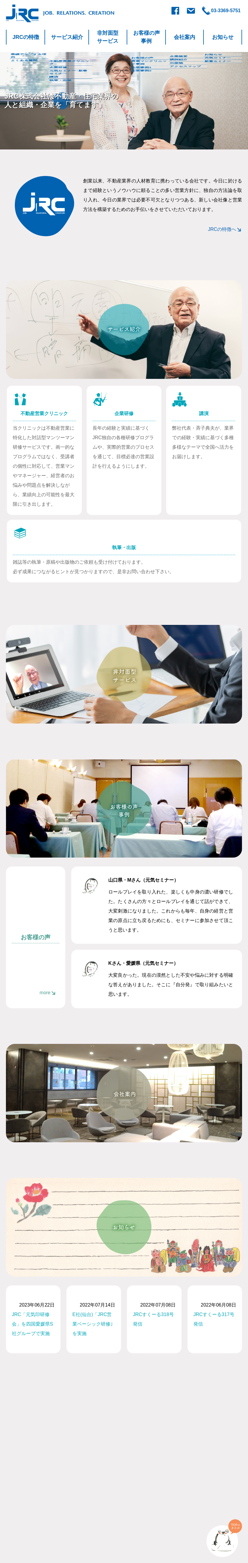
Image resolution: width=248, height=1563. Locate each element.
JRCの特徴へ (222, 229)
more (45, 992)
